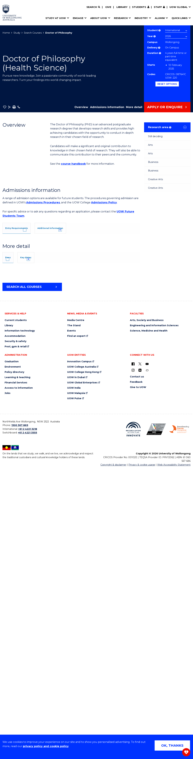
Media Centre (75, 609)
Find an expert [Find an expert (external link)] (76, 625)
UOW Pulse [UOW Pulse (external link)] (74, 688)
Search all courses (24, 577)
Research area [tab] (159, 127)
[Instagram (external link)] (133, 660)
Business (153, 162)
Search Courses (33, 32)
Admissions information (107, 107)
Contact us (137, 666)
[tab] (23, 228)
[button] (4, 107)
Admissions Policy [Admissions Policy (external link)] (104, 202)
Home (6, 32)
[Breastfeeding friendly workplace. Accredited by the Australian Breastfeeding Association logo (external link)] (179, 719)
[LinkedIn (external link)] (140, 660)
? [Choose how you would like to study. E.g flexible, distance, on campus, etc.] (159, 48)
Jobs (7, 682)
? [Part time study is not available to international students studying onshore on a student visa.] (160, 53)
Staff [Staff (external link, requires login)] (158, 7)
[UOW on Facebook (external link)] (133, 653)
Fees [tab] (13, 454)
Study (17, 32)
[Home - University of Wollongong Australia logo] (12, 13)
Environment (13, 656)
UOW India (74, 677)
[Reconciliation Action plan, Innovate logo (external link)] (133, 718)
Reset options (167, 84)
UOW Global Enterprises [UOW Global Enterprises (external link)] (82, 672)
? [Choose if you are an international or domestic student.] (159, 30)
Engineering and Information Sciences (154, 615)
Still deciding (155, 136)
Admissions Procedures (43, 202)
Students (139, 7)
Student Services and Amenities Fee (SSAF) (37, 545)
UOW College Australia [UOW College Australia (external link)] (81, 656)
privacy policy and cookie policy (46, 746)
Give (108, 7)
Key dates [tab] (41, 454)
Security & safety (15, 631)
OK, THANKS (172, 745)
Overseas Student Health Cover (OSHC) (34, 541)
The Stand (74, 615)
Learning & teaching (17, 667)
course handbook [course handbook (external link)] (73, 163)
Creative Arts (155, 179)
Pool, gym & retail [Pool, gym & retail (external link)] (16, 636)
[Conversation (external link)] (147, 660)
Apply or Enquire (165, 107)
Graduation (12, 651)
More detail (134, 107)
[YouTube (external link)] (147, 653)
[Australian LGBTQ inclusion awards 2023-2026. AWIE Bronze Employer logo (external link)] (156, 719)
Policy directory (14, 661)
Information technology (20, 620)
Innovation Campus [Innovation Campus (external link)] (79, 651)
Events (71, 620)
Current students (16, 609)
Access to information (19, 677)
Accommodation (15, 625)
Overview (81, 107)
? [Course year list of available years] (154, 36)
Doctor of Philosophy (58, 32)
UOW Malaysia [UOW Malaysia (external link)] (76, 682)
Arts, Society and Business (147, 609)
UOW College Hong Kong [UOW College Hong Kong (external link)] (83, 661)
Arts (150, 144)
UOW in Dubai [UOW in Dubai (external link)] (76, 667)
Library (121, 7)
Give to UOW (138, 677)
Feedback (136, 671)
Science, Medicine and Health (148, 620)
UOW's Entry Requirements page (92, 334)
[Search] (93, 7)
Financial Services (16, 672)
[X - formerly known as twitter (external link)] (140, 653)
